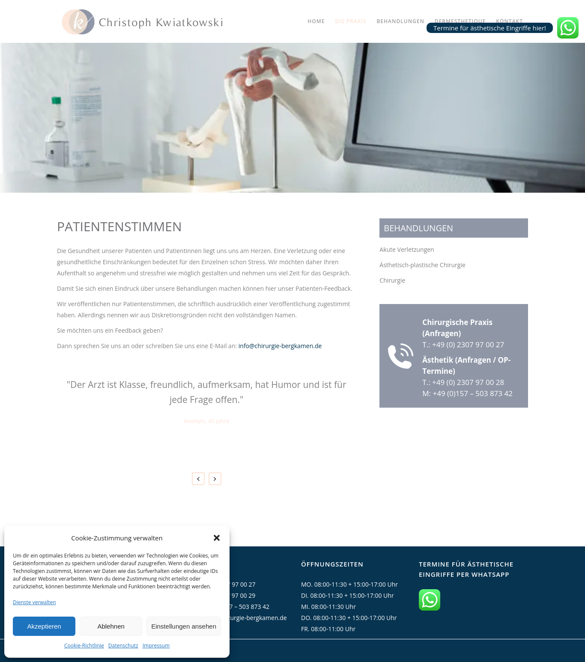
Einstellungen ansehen (183, 626)
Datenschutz (123, 645)
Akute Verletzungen (406, 249)
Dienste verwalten (34, 602)
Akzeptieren (44, 626)
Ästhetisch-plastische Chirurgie (422, 265)
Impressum (156, 645)
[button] (216, 538)
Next (215, 478)
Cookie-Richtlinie (84, 645)
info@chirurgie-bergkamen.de (280, 346)
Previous (198, 478)
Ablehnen (110, 626)
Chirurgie (392, 280)
